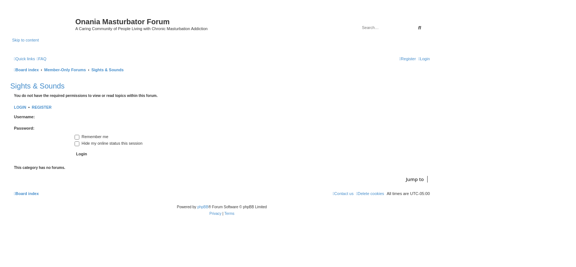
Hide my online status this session (109, 143)
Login (20, 107)
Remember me (91, 136)
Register (42, 107)
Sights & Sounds (37, 86)
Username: (24, 117)
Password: (24, 128)
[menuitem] (41, 59)
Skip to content (25, 40)
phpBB (202, 207)
